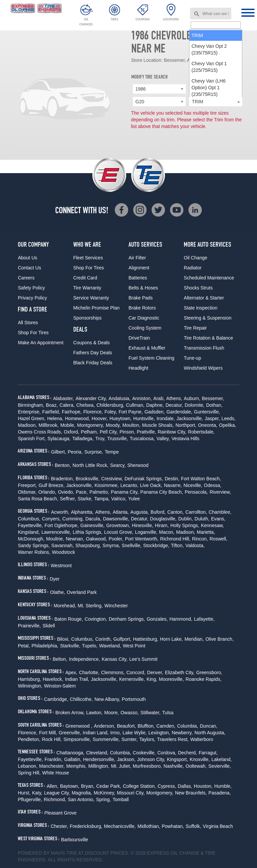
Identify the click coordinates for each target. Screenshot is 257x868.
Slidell (48, 625)
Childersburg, (110, 405)
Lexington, (159, 732)
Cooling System (144, 328)
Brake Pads (140, 297)
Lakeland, (221, 759)
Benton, (63, 465)
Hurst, (24, 792)
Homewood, (77, 418)
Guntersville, (207, 411)
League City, (57, 792)
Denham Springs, (127, 619)
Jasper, (212, 418)
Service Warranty (91, 297)
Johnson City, (151, 759)
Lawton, (94, 712)
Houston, (203, 786)
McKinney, (104, 792)
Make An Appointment (40, 342)
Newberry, (182, 732)
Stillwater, (151, 712)
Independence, (84, 659)
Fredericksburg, (86, 826)
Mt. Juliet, (121, 766)
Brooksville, (88, 478)
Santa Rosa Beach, (38, 498)
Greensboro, (209, 672)
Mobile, (67, 425)
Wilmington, (30, 686)
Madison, (27, 425)
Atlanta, (120, 512)
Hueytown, (120, 418)
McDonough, (31, 538)
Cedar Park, (108, 786)
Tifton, (177, 545)
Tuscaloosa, (142, 438)
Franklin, (54, 759)
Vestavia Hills (185, 438)
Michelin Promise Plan (96, 308)
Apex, (71, 672)
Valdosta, (194, 545)
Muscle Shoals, (158, 425)
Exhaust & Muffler (146, 348)
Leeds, (229, 418)
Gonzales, (157, 619)
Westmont (61, 565)
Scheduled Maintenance (209, 277)
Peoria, (75, 452)
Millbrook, (48, 425)
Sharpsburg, (88, 545)
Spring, (103, 799)
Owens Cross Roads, (40, 432)
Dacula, (93, 518)
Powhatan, (173, 826)
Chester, (59, 826)
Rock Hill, (52, 739)
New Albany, (107, 699)
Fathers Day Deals (92, 352)
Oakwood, (96, 538)
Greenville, (70, 732)
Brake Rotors (142, 308)
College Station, (139, 786)
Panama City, (125, 492)
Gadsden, (155, 411)
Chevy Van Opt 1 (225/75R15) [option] (209, 144)
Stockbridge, (156, 545)
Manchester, (52, 766)
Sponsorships (87, 318)
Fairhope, (72, 411)
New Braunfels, (191, 792)
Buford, (158, 512)
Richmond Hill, (175, 538)
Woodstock (63, 552)
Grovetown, (118, 525)
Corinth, (103, 639)
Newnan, (75, 538)
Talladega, (83, 438)
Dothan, (214, 405)
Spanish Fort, (32, 438)
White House (55, 772)
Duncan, (208, 726)
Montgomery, (90, 425)
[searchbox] (216, 102)
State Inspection (200, 308)
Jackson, (126, 759)
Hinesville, (142, 525)
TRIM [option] (197, 112)
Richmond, (55, 799)
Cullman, (135, 405)
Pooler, (116, 538)
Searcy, (117, 465)
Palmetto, (99, 492)
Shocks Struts (198, 287)
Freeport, (27, 485)
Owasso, (129, 712)
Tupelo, (89, 645)
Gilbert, (58, 452)
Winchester (116, 605)
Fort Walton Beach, (201, 478)
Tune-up (192, 358)
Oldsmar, (27, 492)
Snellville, (132, 545)
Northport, (185, 425)
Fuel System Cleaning (151, 358)
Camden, (165, 726)
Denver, (155, 672)
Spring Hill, (29, 772)
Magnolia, (82, 792)
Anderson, (104, 726)
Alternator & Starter (204, 297)
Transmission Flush (204, 348)
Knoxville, (200, 759)
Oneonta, (208, 425)
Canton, (175, 512)
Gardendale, (179, 411)
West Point (134, 645)
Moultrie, (55, 538)
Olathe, (57, 592)
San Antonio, (81, 799)
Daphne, (155, 405)
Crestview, (112, 478)
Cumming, (73, 518)
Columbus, (29, 518)
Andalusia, (120, 398)
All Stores (28, 322)
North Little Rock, (90, 465)
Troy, (100, 438)
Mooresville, (171, 679)
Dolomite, (194, 405)
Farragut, (208, 752)
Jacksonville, (189, 418)
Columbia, (187, 726)
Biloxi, (63, 639)
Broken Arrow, (69, 712)
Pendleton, (29, 739)
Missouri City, (131, 792)
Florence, (93, 411)
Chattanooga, (70, 752)
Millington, (98, 766)
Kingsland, (28, 532)
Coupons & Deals (91, 342)
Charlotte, (89, 672)
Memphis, (76, 766)
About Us (27, 257)
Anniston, (142, 398)
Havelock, (53, 679)
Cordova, (166, 752)
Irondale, (166, 418)
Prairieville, (29, 625)
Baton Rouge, (68, 619)
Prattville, (146, 432)
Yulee (134, 498)
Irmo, (115, 732)
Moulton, (131, 425)
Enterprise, (29, 411)
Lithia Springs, (88, 532)
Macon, (166, 532)
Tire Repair (195, 328)
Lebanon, (27, 766)
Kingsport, (177, 759)
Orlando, (47, 492)
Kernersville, (132, 679)
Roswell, (218, 538)
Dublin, (185, 518)
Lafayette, (204, 619)
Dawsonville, (116, 518)
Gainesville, (92, 525)
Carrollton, (196, 512)
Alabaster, (63, 398)
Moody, (113, 425)
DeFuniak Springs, (143, 478)
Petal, (24, 645)
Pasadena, (219, 792)
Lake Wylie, (134, 732)
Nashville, (174, 766)
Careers (26, 277)
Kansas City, (115, 659)
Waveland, (110, 645)
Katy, (37, 792)
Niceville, (192, 485)
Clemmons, (113, 672)
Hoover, (100, 418)
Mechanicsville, (120, 826)
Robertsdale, (201, 432)
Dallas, (185, 786)
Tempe (112, 452)
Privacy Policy (32, 297)
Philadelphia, (44, 645)
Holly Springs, (184, 525)
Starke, (85, 498)
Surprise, (93, 452)
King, (152, 679)
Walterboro (201, 739)
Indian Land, (95, 732)
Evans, (218, 518)
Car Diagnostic (143, 318)
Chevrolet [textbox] (202, 89)
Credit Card (85, 277)
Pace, (82, 492)
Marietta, (206, 532)
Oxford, (71, 432)
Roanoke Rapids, (204, 679)
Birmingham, (31, 405)
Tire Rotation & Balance (208, 338)
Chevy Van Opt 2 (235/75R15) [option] (209, 126)
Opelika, (227, 425)
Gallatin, (72, 759)
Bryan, (87, 786)
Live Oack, (151, 485)
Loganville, (146, 532)
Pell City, (109, 432)
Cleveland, (97, 752)
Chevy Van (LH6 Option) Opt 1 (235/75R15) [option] (208, 164)
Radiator (192, 267)
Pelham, (89, 432)
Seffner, (68, 498)
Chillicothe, (81, 699)
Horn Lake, (171, 639)
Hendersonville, (99, 759)
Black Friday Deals (92, 362)
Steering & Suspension (207, 318)
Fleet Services (88, 257)
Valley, (163, 438)
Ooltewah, (196, 766)
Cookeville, (144, 752)
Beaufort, (126, 726)
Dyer (55, 579)
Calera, (67, 405)
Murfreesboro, (147, 766)
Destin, (172, 478)
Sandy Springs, (34, 545)
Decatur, (174, 405)
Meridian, (194, 639)
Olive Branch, (219, 639)
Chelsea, (85, 405)
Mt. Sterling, (90, 605)
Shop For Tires (33, 332)
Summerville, (106, 739)
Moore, (111, 712)
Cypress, (167, 786)
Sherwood (137, 465)
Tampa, (101, 498)
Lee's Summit (143, 659)
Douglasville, (163, 518)
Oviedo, (66, 492)
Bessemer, (213, 398)
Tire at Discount (87, 853)
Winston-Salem (60, 686)
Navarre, (173, 485)
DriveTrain (139, 338)
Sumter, (129, 739)
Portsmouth (134, 699)
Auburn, (192, 398)
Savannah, (62, 545)
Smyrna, (111, 545)
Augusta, (140, 512)
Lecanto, (129, 485)
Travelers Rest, (172, 739)
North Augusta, (210, 732)
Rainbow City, (172, 432)
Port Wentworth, (141, 538)
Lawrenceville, (56, 532)
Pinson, (127, 432)
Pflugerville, (30, 799)
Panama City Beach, (161, 492)
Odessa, (212, 485)
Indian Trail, (77, 679)
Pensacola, (196, 492)
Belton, (60, 659)
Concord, (136, 672)
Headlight (138, 368)
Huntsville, (144, 418)
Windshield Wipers (203, 368)
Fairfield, (51, 411)
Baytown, (69, 786)
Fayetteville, (30, 525)
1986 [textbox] (141, 89)
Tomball (120, 799)
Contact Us (29, 267)
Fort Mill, (48, 732)
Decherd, (187, 752)
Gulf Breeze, (51, 485)
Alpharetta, (82, 512)
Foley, (110, 411)
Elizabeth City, (179, 672)
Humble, (223, 786)
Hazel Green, (31, 418)
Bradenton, (62, 478)
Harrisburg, (29, 679)
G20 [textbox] (140, 101)
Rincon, (200, 538)
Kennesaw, (212, 525)
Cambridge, (56, 699)
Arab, (158, 398)
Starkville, (70, 645)
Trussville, (117, 438)
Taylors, (147, 739)
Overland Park (82, 592)
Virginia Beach (218, 826)
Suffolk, (193, 826)
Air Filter (137, 257)
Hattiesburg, (145, 639)
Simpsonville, (77, 739)
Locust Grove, (118, 532)
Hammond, (180, 619)
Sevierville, (219, 766)
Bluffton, (146, 726)
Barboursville (74, 839)
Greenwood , (78, 726)
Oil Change (195, 257)
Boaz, (52, 405)
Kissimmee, (106, 485)
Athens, (174, 398)
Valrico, (118, 498)
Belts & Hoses (143, 287)
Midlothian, (149, 826)
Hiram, (162, 525)
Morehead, (65, 605)
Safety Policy (31, 287)
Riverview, (220, 492)
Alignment (138, 267)
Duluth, (201, 518)
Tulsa (168, 712)
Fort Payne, (130, 411)
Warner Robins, (34, 552)
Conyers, (51, 518)
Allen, (52, 786)
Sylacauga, (59, 438)
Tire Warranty (87, 287)
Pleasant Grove (60, 813)
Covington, (96, 619)
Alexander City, (91, 398)
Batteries (137, 277)
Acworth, (60, 512)
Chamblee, (220, 512)
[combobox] (210, 13)
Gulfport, (122, 639)
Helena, (55, 418)
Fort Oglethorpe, (62, 525)
